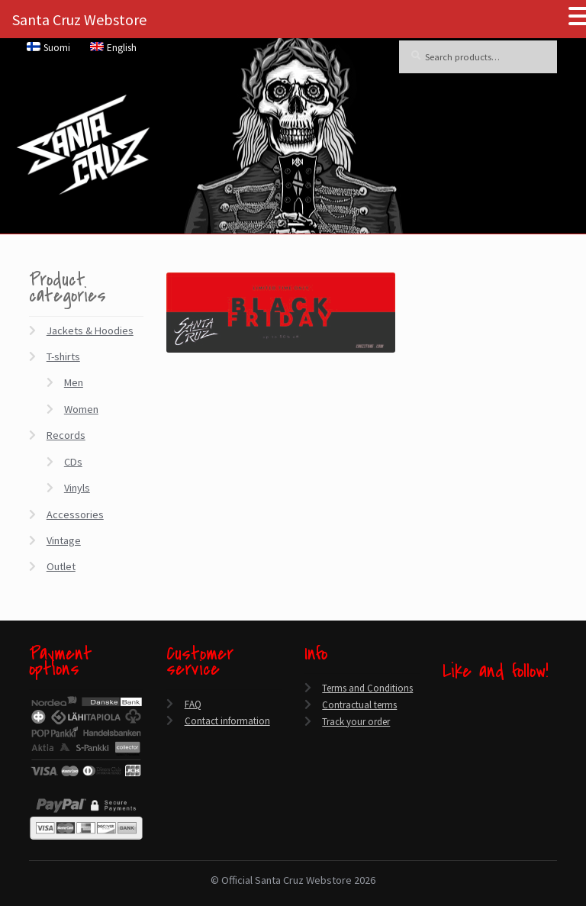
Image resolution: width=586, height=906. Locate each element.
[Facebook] (446, 707)
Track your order (356, 721)
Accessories (75, 514)
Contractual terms (359, 704)
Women (81, 409)
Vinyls (77, 488)
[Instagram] (446, 760)
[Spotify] (446, 778)
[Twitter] (446, 724)
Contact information (227, 720)
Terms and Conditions (367, 688)
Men (73, 382)
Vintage (64, 540)
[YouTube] (446, 742)
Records (66, 435)
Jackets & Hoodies (90, 330)
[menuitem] (48, 47)
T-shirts (63, 356)
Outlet (61, 566)
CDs (73, 462)
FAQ (193, 704)
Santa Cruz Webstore (79, 19)
